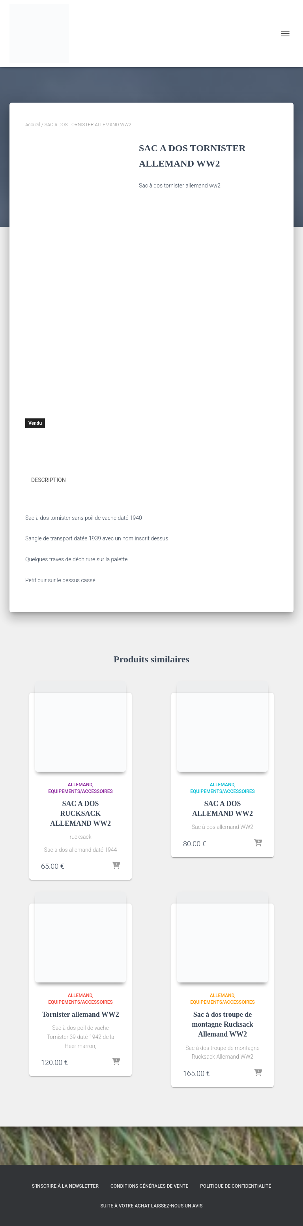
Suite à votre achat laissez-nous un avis (152, 1206)
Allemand (80, 823)
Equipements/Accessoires (80, 830)
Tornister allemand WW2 (80, 1053)
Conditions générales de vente (149, 1186)
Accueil (32, 124)
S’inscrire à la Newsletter (65, 1186)
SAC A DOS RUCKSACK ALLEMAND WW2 (80, 852)
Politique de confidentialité (235, 1186)
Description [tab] (48, 519)
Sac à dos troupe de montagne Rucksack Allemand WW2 (222, 1063)
